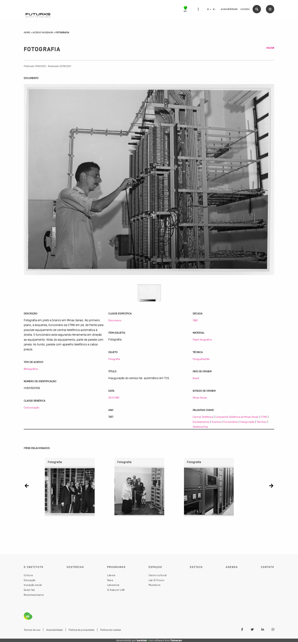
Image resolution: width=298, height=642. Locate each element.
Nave (110, 580)
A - (214, 9)
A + (209, 9)
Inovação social (33, 584)
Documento (114, 320)
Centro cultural (158, 575)
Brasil (196, 378)
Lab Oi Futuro (156, 580)
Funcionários (230, 421)
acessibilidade (229, 9)
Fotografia (114, 358)
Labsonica (113, 584)
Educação (29, 580)
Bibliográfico (31, 368)
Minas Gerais (200, 397)
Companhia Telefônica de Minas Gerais (236, 416)
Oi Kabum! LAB (116, 589)
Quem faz (29, 589)
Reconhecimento (34, 594)
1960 (195, 320)
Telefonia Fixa (200, 426)
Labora (111, 575)
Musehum (154, 584)
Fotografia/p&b (201, 358)
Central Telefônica (203, 416)
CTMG (264, 416)
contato (245, 9)
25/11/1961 (113, 397)
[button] (27, 486)
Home (27, 32)
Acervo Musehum (42, 32)
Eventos (216, 421)
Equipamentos (201, 421)
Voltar (270, 47)
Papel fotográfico (202, 339)
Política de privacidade (81, 629)
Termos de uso (32, 629)
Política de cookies (110, 629)
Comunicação (31, 407)
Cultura (28, 575)
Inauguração (247, 421)
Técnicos (262, 421)
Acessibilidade (54, 629)
